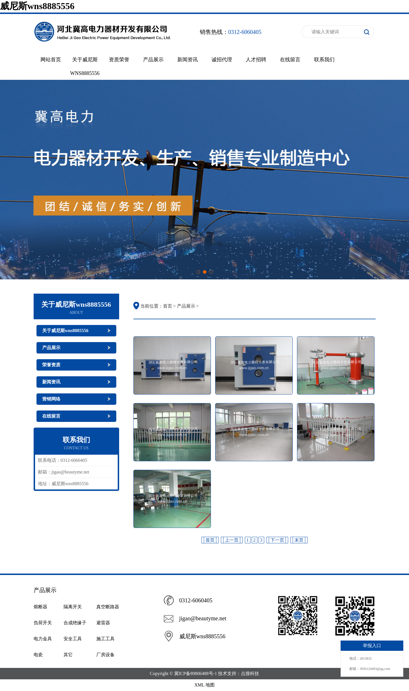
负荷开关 (43, 622)
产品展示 (153, 59)
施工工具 (105, 638)
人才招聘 (256, 59)
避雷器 (103, 622)
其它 (68, 654)
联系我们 (324, 59)
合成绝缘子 (75, 622)
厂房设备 (105, 654)
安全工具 (73, 638)
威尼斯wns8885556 (37, 6)
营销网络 (51, 399)
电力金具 (43, 638)
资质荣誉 (119, 59)
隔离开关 (73, 606)
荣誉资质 (51, 364)
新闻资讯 (187, 59)
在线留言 (290, 59)
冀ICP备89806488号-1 (195, 673)
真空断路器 (107, 606)
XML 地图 (204, 684)
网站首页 (50, 59)
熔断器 (40, 606)
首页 (167, 306)
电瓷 (38, 654)
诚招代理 (221, 59)
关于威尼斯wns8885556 (65, 330)
